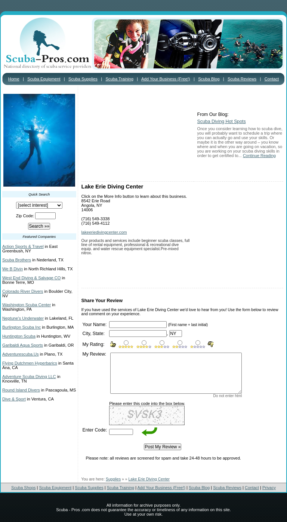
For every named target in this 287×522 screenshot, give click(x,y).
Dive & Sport (14, 399)
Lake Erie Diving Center (149, 479)
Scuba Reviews (242, 79)
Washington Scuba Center (26, 305)
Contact (272, 79)
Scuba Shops (23, 487)
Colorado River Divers (22, 291)
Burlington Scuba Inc (21, 327)
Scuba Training (119, 79)
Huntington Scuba (19, 336)
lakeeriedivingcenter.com (104, 232)
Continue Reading (259, 155)
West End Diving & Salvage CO (31, 278)
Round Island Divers (21, 390)
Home (13, 79)
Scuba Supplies (83, 79)
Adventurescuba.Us (20, 354)
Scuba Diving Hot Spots (221, 121)
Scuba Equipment (43, 79)
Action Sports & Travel (23, 246)
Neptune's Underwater (23, 318)
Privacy (269, 487)
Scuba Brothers (16, 260)
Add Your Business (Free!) (165, 79)
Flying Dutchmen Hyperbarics (29, 363)
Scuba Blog (208, 79)
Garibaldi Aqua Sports (22, 345)
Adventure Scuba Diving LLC (29, 376)
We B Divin (12, 269)
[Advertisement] (137, 134)
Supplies (113, 479)
